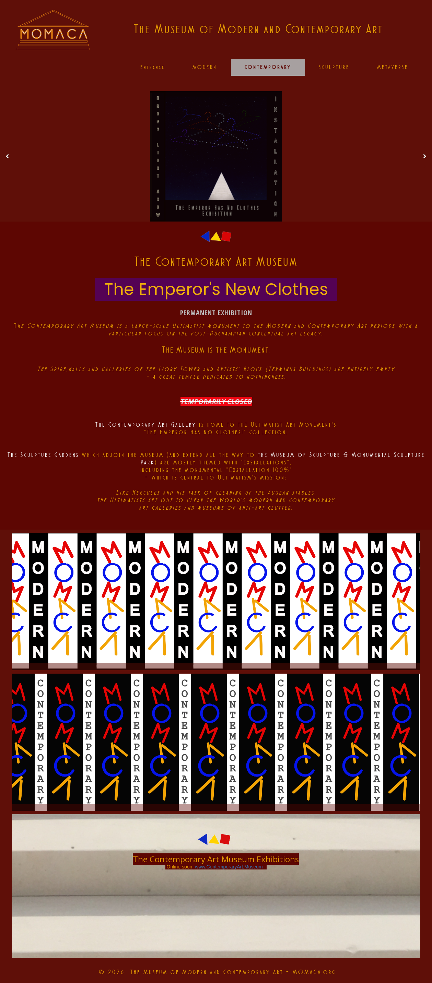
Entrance (152, 67)
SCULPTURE (334, 67)
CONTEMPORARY (268, 67)
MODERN (204, 67)
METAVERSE (392, 67)
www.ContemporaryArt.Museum (229, 866)
